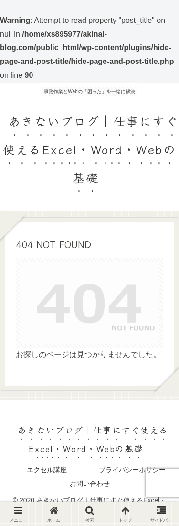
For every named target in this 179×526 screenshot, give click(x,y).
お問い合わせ (90, 483)
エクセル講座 (47, 469)
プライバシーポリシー (132, 469)
